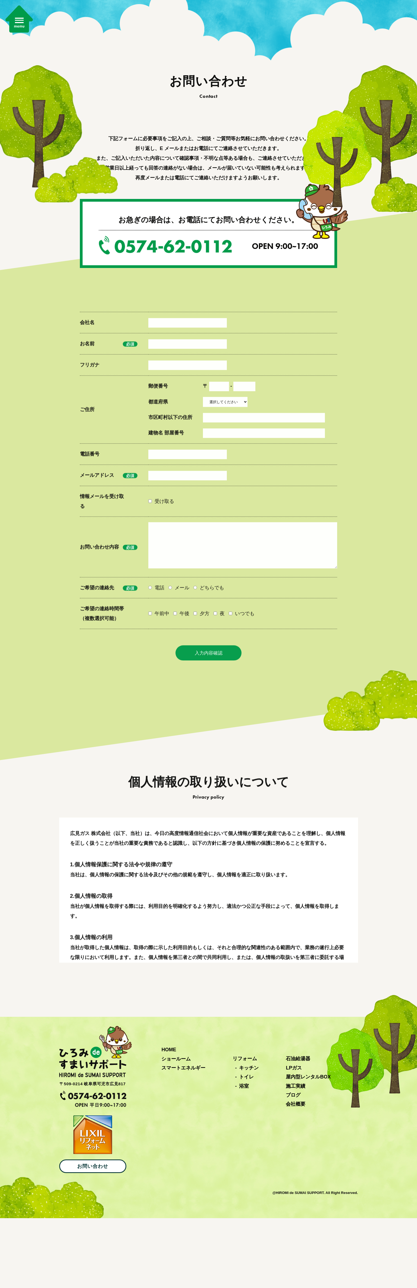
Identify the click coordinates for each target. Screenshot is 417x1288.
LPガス (294, 1137)
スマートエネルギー (183, 1137)
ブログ (293, 1165)
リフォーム (245, 1128)
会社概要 (295, 1174)
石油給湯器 (298, 1128)
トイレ (246, 1146)
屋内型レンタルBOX (308, 1146)
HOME (168, 1119)
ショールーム (176, 1128)
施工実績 (295, 1155)
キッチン (249, 1137)
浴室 (244, 1155)
